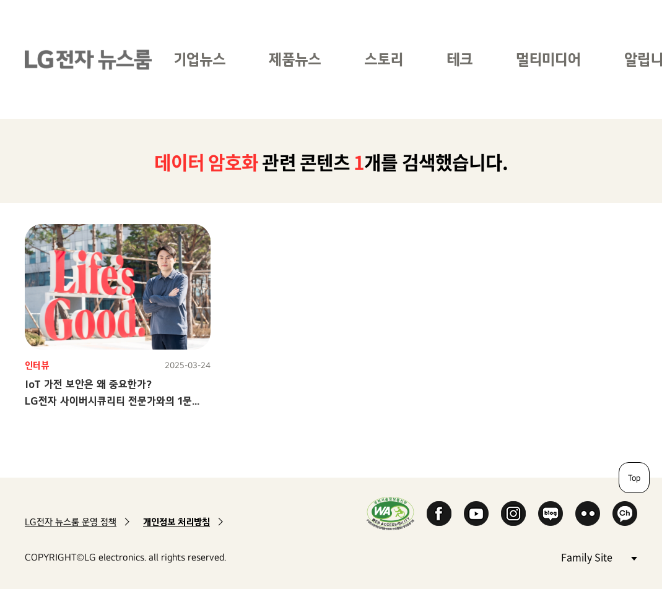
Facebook (439, 513)
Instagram (513, 513)
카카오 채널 (624, 513)
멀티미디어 (548, 59)
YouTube (476, 513)
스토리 (383, 59)
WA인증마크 (390, 513)
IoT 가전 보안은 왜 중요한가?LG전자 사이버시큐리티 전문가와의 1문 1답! (108, 400)
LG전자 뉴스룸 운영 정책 (70, 522)
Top (634, 478)
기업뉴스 (199, 59)
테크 (459, 59)
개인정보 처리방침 (176, 522)
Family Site (599, 556)
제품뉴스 (295, 59)
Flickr (587, 513)
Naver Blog (550, 513)
